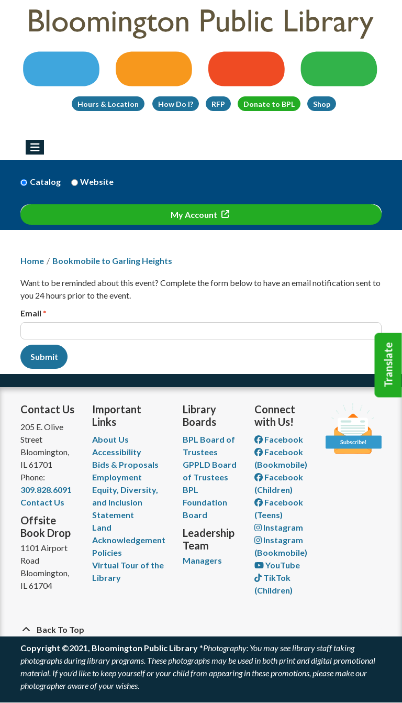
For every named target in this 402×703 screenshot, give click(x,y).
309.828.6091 (46, 490)
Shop (321, 104)
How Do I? (175, 104)
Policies (107, 552)
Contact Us (42, 502)
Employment (117, 477)
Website (97, 181)
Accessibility (116, 452)
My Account (195, 214)
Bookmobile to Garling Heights (112, 261)
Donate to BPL (269, 104)
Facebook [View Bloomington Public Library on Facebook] (278, 439)
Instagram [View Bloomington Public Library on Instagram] (278, 527)
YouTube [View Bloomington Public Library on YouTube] (277, 565)
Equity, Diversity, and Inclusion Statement (125, 502)
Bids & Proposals (125, 464)
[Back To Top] (201, 629)
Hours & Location (108, 104)
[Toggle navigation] (35, 147)
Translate (388, 365)
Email (30, 313)
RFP (218, 104)
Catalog (45, 181)
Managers (202, 560)
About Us (110, 439)
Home (32, 261)
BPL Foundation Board (205, 502)
